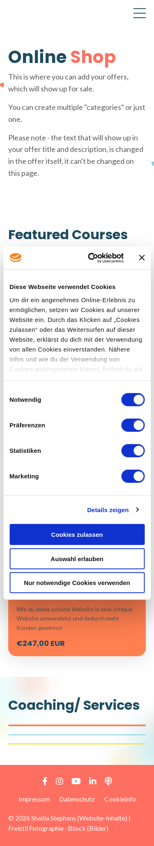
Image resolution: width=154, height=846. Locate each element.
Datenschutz (77, 799)
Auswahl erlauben (77, 558)
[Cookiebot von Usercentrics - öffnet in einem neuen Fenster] (92, 257)
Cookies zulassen (77, 534)
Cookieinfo (120, 799)
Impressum (34, 799)
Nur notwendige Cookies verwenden (77, 582)
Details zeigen (108, 509)
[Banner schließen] (142, 258)
